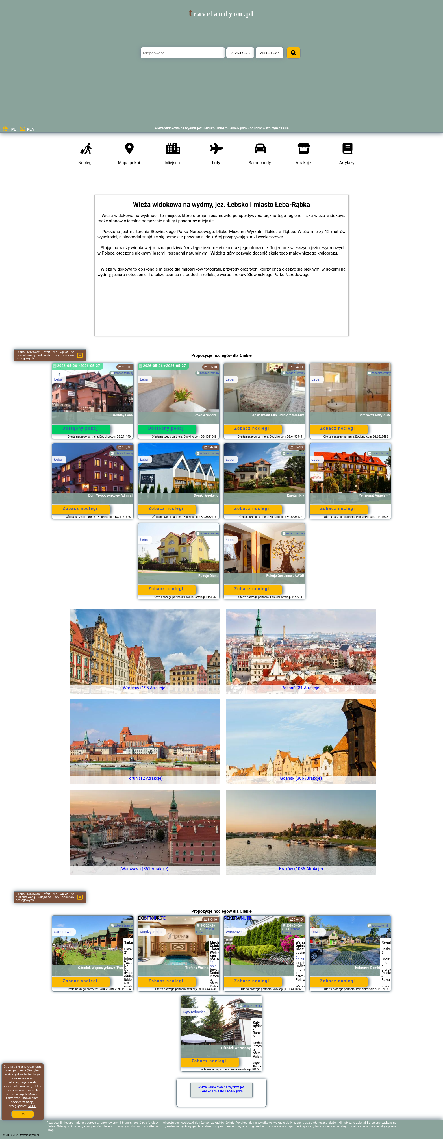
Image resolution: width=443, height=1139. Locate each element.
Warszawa (234, 932)
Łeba (58, 379)
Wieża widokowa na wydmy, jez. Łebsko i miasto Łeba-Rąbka (221, 1089)
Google (33, 1070)
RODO (32, 1106)
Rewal (317, 932)
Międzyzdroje (151, 932)
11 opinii (214, 964)
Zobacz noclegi (252, 428)
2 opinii (300, 957)
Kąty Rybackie (194, 1012)
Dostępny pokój (80, 428)
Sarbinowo (62, 932)
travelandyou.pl (221, 14)
